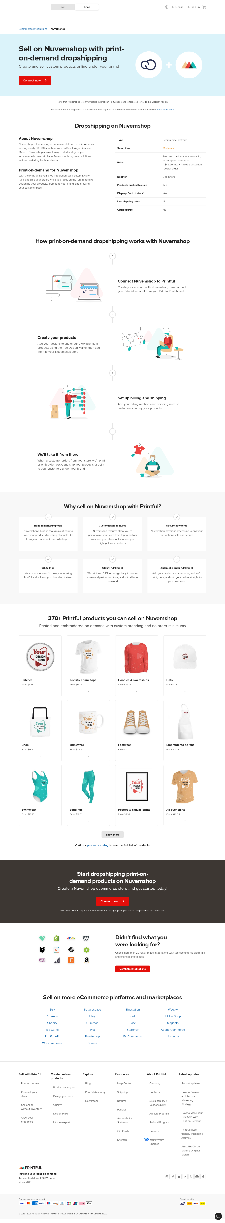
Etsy (52, 1013)
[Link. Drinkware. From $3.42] (88, 734)
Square (92, 1047)
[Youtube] (179, 1180)
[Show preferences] (167, 7)
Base (133, 1027)
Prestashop (92, 1040)
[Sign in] (177, 7)
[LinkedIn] (185, 1180)
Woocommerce (52, 1047)
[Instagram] (167, 1180)
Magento (173, 1027)
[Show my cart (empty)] (204, 7)
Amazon (52, 1020)
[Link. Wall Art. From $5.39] (136, 799)
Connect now (35, 84)
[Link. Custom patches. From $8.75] (40, 669)
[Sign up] (193, 7)
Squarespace (92, 1013)
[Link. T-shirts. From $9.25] (88, 669)
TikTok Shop (173, 1020)
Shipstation (132, 1013)
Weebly (173, 1013)
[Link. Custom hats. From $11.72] (185, 669)
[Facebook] (173, 1180)
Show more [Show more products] (112, 838)
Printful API (52, 1040)
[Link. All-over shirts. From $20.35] (185, 799)
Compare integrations (132, 972)
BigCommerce (132, 1040)
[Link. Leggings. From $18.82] (88, 799)
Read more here (165, 113)
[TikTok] (203, 1180)
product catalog (98, 849)
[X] (191, 1180)
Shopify (52, 1027)
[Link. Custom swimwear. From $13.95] (40, 799)
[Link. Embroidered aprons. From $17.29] (185, 734)
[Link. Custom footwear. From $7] (136, 734)
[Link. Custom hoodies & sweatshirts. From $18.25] (136, 669)
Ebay (92, 1020)
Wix (92, 1033)
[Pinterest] (197, 1180)
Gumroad (92, 1027)
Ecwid (133, 1020)
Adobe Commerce (173, 1033)
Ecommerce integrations (33, 32)
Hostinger (173, 1040)
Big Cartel (52, 1033)
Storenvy (133, 1033)
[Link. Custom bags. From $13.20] (40, 734)
